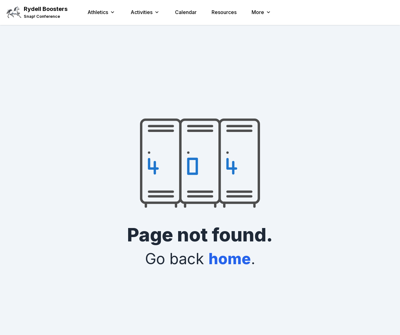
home (229, 259)
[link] (46, 16)
